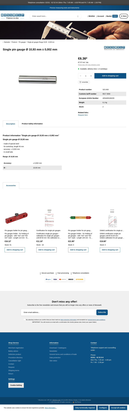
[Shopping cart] (111, 16)
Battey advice (13, 351)
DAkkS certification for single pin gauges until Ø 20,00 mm (112, 230)
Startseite (6, 42)
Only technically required (85, 408)
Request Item (83, 115)
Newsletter (53, 351)
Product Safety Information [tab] (32, 124)
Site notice (53, 361)
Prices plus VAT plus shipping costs (89, 65)
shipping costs (56, 400)
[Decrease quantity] (80, 76)
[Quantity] (86, 76)
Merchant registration (16, 348)
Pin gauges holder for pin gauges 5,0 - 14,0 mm (80, 230)
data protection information (69, 319)
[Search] (78, 16)
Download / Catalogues (57, 348)
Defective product (14, 354)
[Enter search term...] (55, 16)
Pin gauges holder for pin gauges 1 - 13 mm (17, 230)
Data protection (54, 357)
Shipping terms (13, 370)
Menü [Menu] (124, 16)
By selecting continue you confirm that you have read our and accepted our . (66, 319)
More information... (51, 408)
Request (11, 367)
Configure (103, 408)
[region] (37, 81)
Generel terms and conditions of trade (63, 354)
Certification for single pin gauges (48, 230)
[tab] (10, 124)
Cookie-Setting (16, 385)
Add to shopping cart (110, 76)
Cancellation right (14, 361)
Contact (11, 364)
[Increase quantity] (91, 76)
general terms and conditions (96, 319)
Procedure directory (15, 357)
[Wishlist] (91, 16)
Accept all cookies (118, 408)
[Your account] (100, 16)
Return (10, 374)
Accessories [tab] (11, 185)
